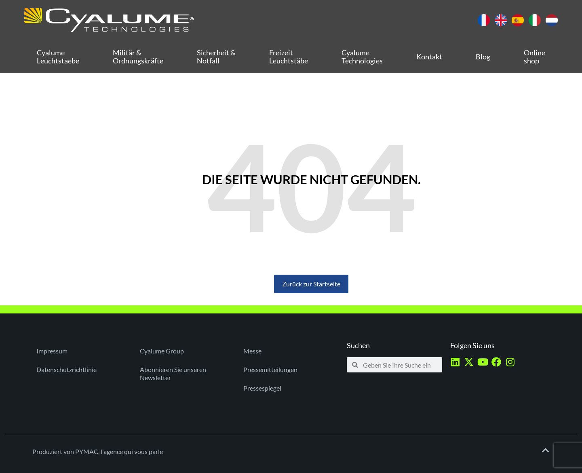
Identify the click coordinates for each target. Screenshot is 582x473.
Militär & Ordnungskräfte (138, 56)
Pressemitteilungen (270, 369)
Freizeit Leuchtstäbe (288, 56)
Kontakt (429, 56)
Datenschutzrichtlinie (66, 369)
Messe (252, 351)
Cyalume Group (162, 351)
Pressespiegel (262, 388)
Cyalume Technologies (362, 56)
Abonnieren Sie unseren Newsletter (173, 373)
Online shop (534, 56)
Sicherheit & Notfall (216, 56)
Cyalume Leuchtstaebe (58, 56)
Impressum (51, 351)
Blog (483, 56)
